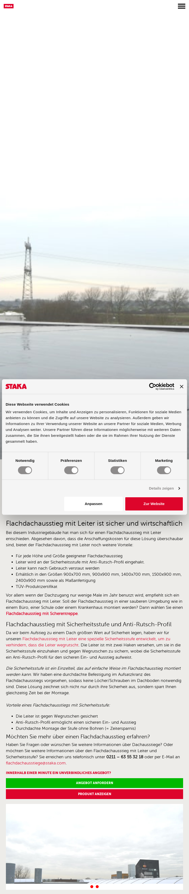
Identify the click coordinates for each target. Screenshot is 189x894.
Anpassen (93, 504)
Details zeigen (161, 488)
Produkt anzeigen (94, 794)
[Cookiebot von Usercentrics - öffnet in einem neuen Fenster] (152, 386)
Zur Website (154, 504)
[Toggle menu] (181, 6)
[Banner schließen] (181, 386)
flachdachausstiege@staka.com (36, 763)
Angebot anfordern (94, 783)
